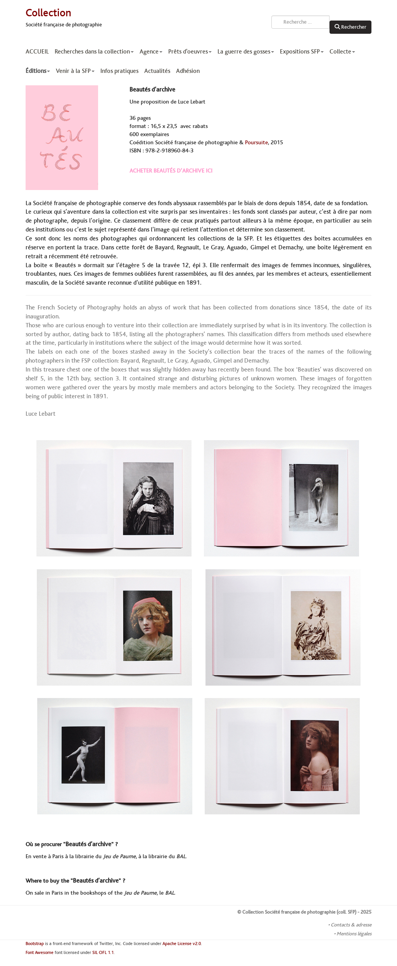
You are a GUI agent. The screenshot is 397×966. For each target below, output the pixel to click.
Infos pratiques (119, 70)
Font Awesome (40, 952)
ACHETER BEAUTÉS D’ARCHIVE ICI (170, 171)
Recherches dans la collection (94, 51)
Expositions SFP (302, 51)
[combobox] (300, 22)
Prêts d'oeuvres (190, 51)
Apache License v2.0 (181, 943)
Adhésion (188, 70)
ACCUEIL (37, 51)
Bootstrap (35, 943)
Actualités (157, 70)
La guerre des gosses (245, 51)
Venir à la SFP (75, 70)
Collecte (342, 51)
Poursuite (256, 143)
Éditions (38, 70)
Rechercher (350, 27)
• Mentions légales (352, 934)
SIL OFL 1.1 (103, 952)
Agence (151, 51)
